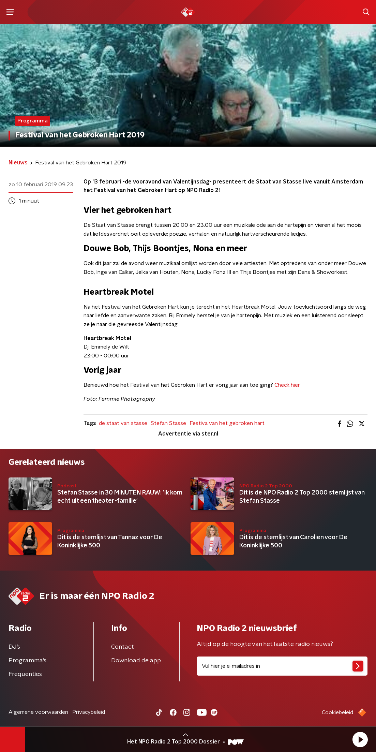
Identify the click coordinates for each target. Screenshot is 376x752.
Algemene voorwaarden (38, 712)
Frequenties (25, 674)
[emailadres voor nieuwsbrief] (282, 666)
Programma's (27, 661)
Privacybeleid (88, 712)
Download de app (136, 661)
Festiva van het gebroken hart (227, 423)
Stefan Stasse (168, 423)
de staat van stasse (123, 423)
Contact (122, 647)
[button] (360, 739)
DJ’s (14, 647)
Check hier (287, 385)
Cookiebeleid (337, 712)
